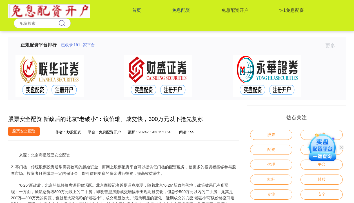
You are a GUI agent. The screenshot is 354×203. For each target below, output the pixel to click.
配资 (271, 149)
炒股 (322, 179)
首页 (136, 10)
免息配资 (181, 10)
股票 (271, 134)
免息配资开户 (234, 10)
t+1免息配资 (291, 10)
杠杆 (271, 179)
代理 (271, 164)
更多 (332, 45)
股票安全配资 (24, 131)
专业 (271, 194)
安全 (322, 194)
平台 (322, 164)
